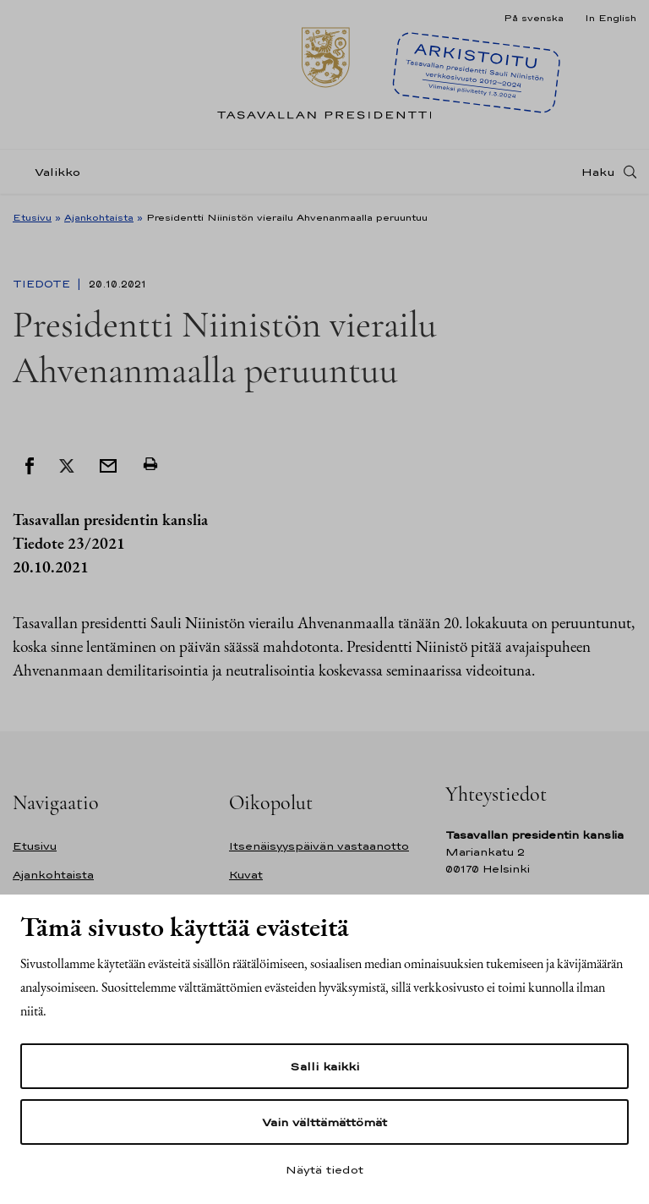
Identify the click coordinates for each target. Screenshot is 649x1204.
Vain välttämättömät (324, 1122)
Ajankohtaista (99, 217)
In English (610, 18)
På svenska (534, 18)
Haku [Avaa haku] (598, 171)
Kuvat (246, 874)
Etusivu (32, 217)
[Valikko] (51, 172)
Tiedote (43, 284)
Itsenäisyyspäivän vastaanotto (319, 846)
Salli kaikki (324, 1066)
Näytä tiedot (324, 1169)
